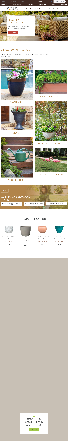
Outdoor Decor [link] (38, 8)
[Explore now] (20, 24)
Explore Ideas (34, 429)
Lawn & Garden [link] (30, 4)
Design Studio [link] (64, 4)
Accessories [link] (46, 8)
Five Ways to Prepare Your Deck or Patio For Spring (34, 204)
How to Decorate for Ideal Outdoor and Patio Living (11, 204)
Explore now (13, 32)
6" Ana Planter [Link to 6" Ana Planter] (25, 240)
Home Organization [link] (17, 4)
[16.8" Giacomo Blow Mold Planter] (42, 229)
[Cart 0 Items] (66, 1)
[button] (5, 1)
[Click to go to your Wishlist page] (14, 1)
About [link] (58, 8)
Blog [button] (11, 1)
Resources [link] (64, 8)
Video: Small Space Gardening (56, 203)
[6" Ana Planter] (25, 231)
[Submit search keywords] (54, 1)
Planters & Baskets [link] (30, 8)
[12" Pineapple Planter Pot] (8, 229)
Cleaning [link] (53, 4)
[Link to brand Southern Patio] (8, 241)
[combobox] (59, 1)
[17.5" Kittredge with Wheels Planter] (59, 229)
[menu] (51, 1)
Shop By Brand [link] (4, 4)
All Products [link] (53, 8)
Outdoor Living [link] (42, 4)
